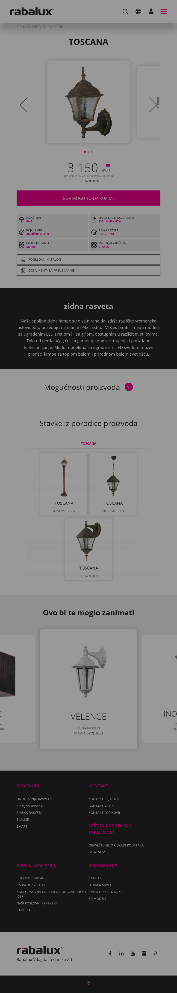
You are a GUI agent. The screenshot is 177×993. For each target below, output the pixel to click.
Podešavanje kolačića (54, 518)
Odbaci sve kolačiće (110, 518)
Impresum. (81, 505)
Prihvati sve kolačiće (53, 529)
